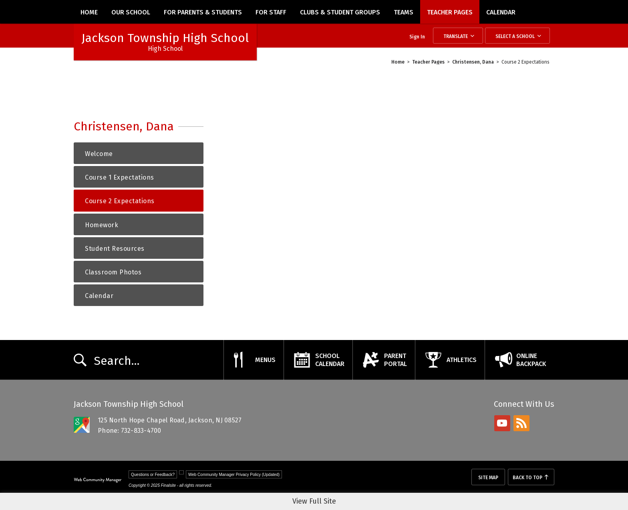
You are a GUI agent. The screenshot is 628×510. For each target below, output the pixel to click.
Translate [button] (455, 36)
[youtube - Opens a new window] (502, 423)
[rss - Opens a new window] (521, 423)
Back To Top (527, 477)
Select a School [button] (515, 36)
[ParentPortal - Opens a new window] (383, 360)
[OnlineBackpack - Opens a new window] (519, 360)
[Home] (89, 12)
